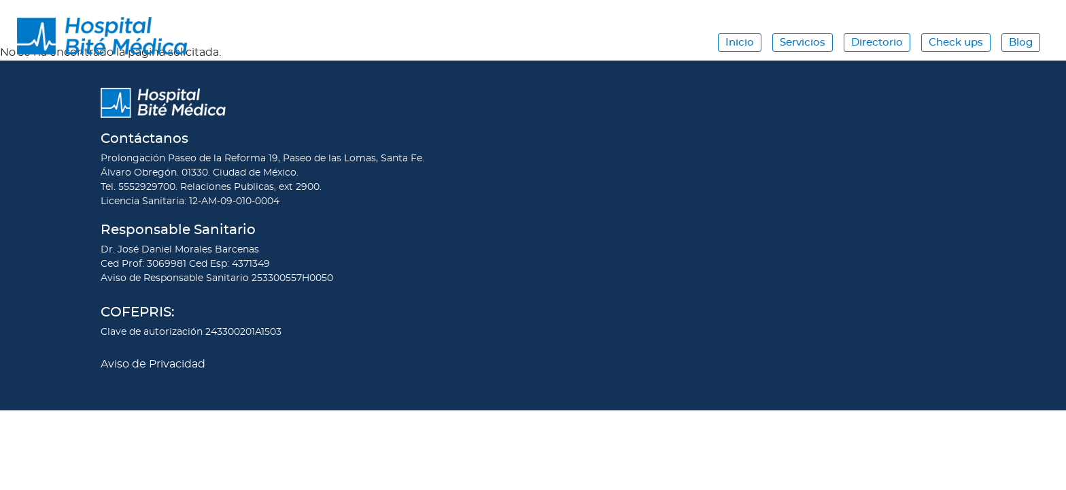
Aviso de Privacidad (153, 364)
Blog (1021, 42)
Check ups (956, 42)
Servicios (802, 42)
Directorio (877, 42)
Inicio (739, 42)
